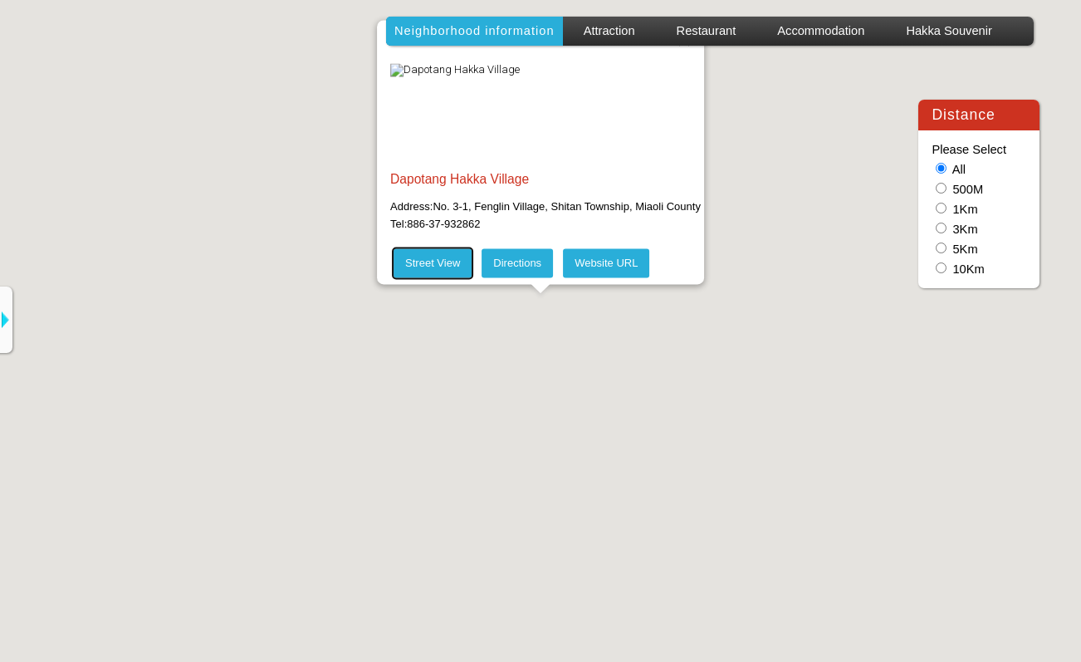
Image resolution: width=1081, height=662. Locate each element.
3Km (964, 229)
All (959, 169)
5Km (964, 249)
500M (967, 189)
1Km (964, 209)
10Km (968, 269)
